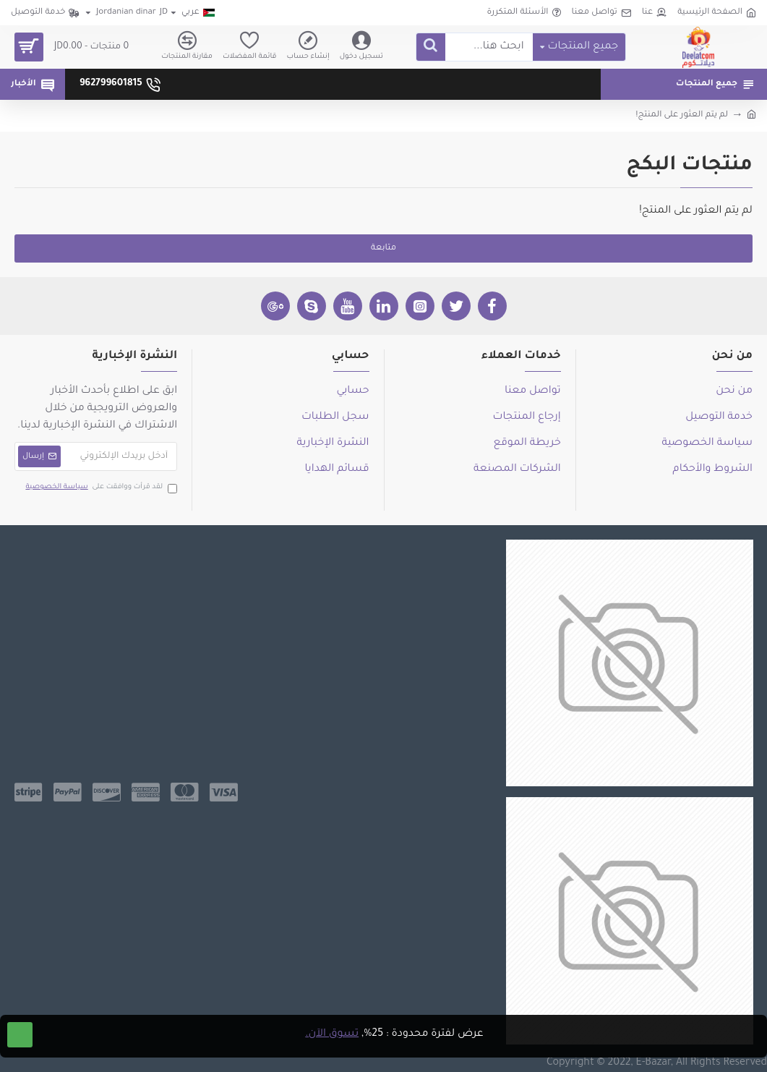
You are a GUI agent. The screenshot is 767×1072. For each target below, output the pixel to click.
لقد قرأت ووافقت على (100, 488)
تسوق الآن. (332, 1034)
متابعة (383, 248)
